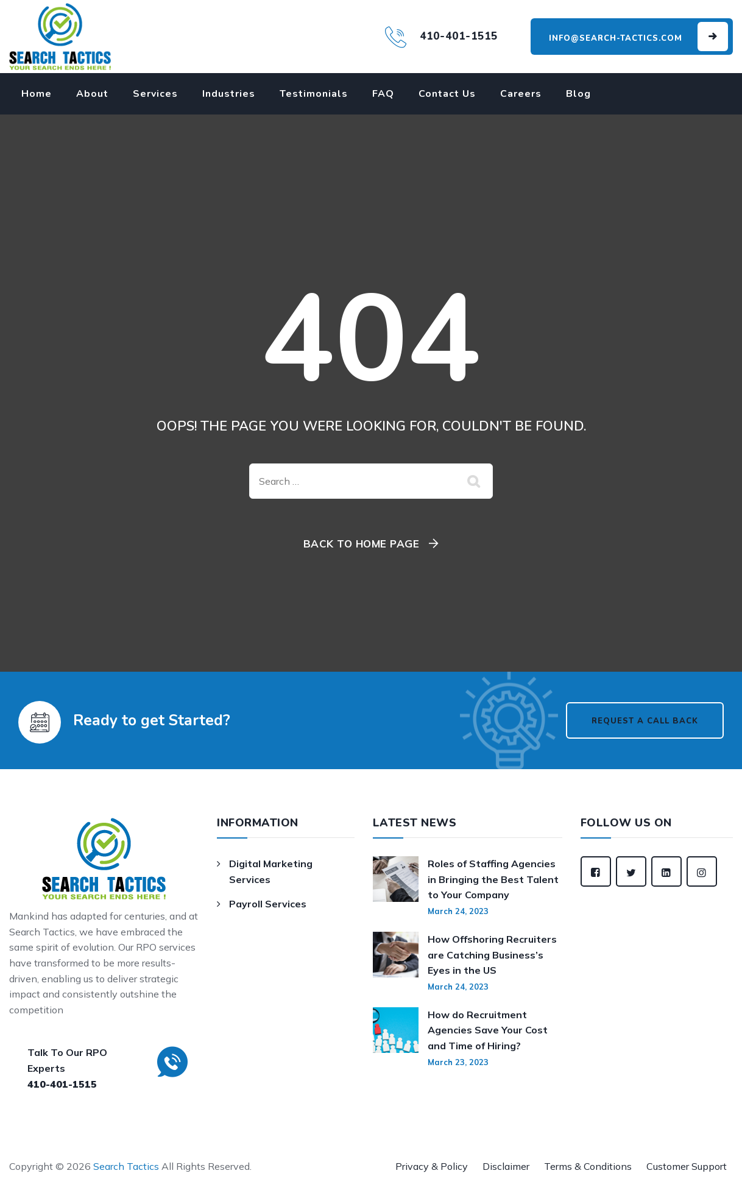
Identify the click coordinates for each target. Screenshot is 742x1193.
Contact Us (447, 93)
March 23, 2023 (458, 1062)
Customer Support (686, 1166)
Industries (228, 93)
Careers (521, 93)
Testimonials (314, 93)
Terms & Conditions (588, 1166)
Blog (578, 93)
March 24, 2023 (458, 911)
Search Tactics (126, 1166)
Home (36, 93)
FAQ (383, 93)
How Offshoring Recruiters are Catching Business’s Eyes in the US (492, 954)
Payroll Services (267, 904)
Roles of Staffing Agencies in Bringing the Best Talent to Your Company (493, 879)
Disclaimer (505, 1166)
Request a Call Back (645, 721)
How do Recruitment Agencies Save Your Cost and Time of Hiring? (488, 1030)
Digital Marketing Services (271, 871)
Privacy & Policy (431, 1166)
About (92, 93)
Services (155, 93)
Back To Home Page (361, 543)
